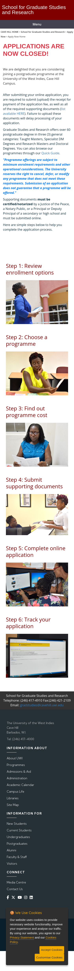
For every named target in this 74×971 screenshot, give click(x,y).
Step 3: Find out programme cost (26, 412)
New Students (17, 824)
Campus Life (15, 791)
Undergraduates (18, 837)
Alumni (11, 850)
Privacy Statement (22, 937)
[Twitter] (14, 897)
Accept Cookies (52, 950)
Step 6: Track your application (28, 623)
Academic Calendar (20, 785)
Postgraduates (17, 843)
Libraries (13, 798)
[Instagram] (26, 897)
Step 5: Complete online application (35, 551)
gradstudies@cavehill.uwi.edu (42, 705)
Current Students (19, 830)
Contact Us (15, 889)
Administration (17, 778)
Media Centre (16, 882)
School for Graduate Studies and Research (43, 31)
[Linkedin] (32, 897)
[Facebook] (9, 897)
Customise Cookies (49, 957)
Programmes (16, 765)
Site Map (13, 805)
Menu (37, 24)
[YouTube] (20, 897)
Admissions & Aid (19, 771)
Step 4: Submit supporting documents (34, 483)
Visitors (12, 863)
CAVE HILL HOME (10, 31)
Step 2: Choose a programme (26, 340)
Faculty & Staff (17, 857)
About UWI (14, 758)
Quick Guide (50, 153)
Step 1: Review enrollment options (30, 269)
